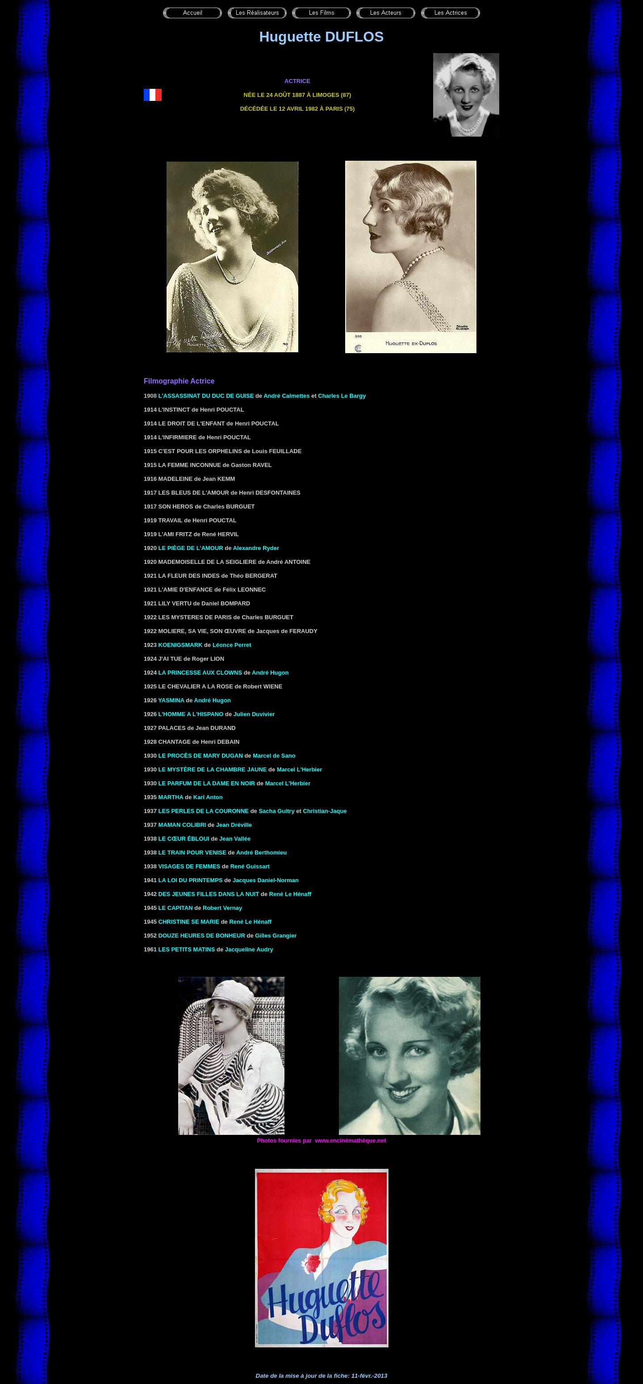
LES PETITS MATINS (187, 949)
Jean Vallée (235, 838)
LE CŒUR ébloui (184, 838)
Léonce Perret (232, 645)
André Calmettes (286, 395)
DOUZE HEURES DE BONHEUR (202, 935)
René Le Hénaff (290, 894)
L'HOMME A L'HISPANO (191, 714)
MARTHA (171, 797)
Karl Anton (208, 797)
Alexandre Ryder (256, 548)
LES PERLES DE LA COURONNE (204, 811)
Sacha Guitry (276, 811)
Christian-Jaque (325, 811)
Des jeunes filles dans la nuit (209, 894)
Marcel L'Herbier (299, 769)
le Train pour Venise (192, 852)
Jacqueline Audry (249, 949)
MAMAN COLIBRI (182, 824)
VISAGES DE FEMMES (190, 866)
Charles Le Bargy (342, 395)
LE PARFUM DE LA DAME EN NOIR (207, 783)
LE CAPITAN (176, 908)
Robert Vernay (222, 908)
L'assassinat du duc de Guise (206, 395)
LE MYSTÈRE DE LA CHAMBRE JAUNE (213, 769)
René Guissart (250, 866)
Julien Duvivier (254, 714)
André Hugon (270, 672)
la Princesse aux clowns (200, 672)
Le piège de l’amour (191, 548)
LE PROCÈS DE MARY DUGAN (201, 755)
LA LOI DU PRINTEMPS (191, 880)
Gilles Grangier (275, 935)
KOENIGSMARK (181, 645)
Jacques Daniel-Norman (266, 880)
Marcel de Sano (274, 755)
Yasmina (171, 700)
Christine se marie (189, 921)
